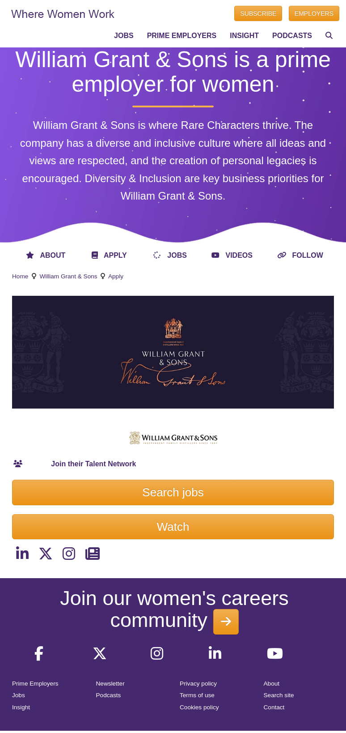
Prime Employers (35, 683)
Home (20, 276)
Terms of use (197, 695)
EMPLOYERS (314, 13)
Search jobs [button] (172, 492)
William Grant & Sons (68, 276)
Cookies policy (199, 707)
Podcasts (108, 695)
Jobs (18, 695)
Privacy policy (198, 683)
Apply (115, 276)
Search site (279, 695)
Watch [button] (173, 526)
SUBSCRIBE (258, 13)
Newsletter (110, 683)
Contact (274, 707)
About (272, 683)
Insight (21, 707)
